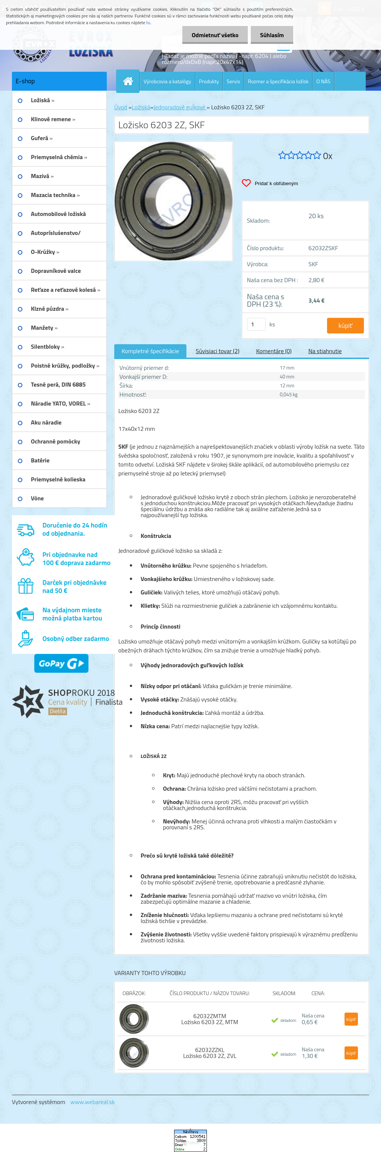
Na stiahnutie (325, 350)
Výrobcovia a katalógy (167, 81)
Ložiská (141, 107)
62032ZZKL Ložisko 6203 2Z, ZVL (209, 1052)
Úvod (120, 107)
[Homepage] (131, 81)
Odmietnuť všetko (215, 34)
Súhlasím (272, 34)
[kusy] (256, 324)
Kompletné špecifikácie (150, 350)
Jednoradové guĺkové (179, 107)
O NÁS (323, 81)
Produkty (209, 81)
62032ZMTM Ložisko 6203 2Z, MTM (209, 1018)
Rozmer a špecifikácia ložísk (278, 81)
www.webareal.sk (92, 1101)
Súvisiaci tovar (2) (217, 350)
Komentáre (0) (273, 350)
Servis (233, 81)
